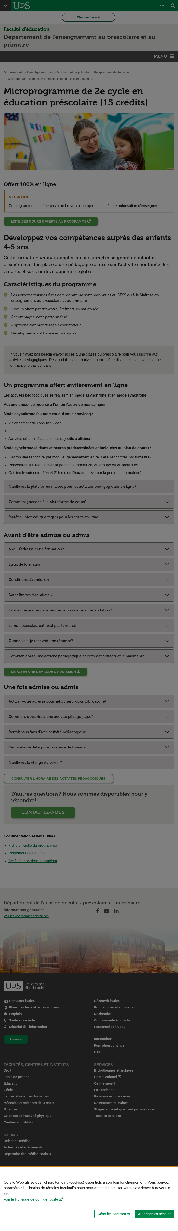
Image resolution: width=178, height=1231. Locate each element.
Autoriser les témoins (154, 1214)
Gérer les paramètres (114, 1214)
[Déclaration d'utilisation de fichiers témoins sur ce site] (89, 1199)
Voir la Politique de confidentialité (31, 1199)
